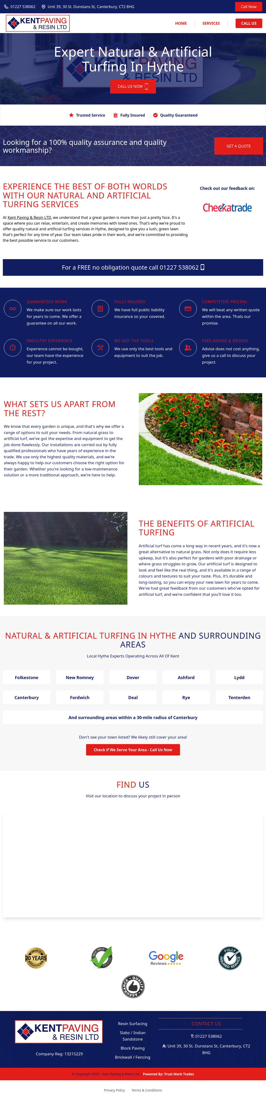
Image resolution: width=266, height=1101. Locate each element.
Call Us (248, 23)
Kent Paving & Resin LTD (29, 218)
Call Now (248, 6)
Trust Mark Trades (179, 1074)
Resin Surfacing (132, 1024)
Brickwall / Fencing (132, 1058)
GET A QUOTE (239, 147)
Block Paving (133, 1049)
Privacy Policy (114, 1091)
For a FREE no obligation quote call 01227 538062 (133, 268)
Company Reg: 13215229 (59, 1054)
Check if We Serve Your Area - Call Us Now (133, 750)
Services (211, 23)
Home (181, 23)
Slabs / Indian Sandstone (132, 1037)
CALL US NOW (133, 87)
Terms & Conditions (146, 1091)
